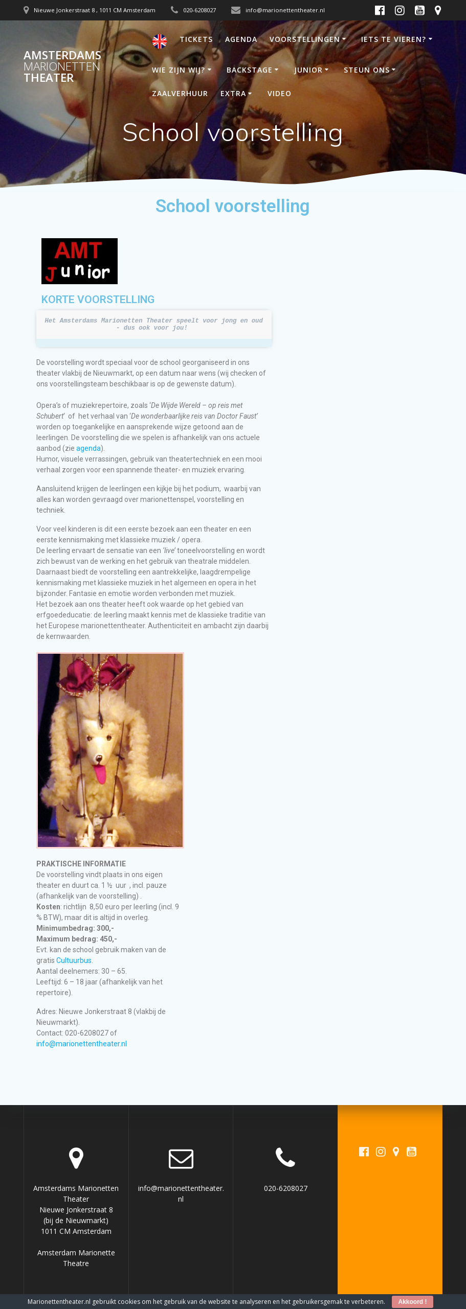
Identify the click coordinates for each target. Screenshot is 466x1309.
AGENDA (241, 39)
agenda (88, 448)
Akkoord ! (412, 1301)
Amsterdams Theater (62, 67)
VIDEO (280, 93)
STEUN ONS (367, 70)
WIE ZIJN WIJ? (178, 70)
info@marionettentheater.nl (81, 1044)
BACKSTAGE (250, 70)
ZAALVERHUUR (180, 93)
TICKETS (196, 39)
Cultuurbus (74, 960)
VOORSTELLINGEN (305, 39)
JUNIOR (308, 70)
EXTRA (233, 93)
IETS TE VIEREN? (393, 39)
